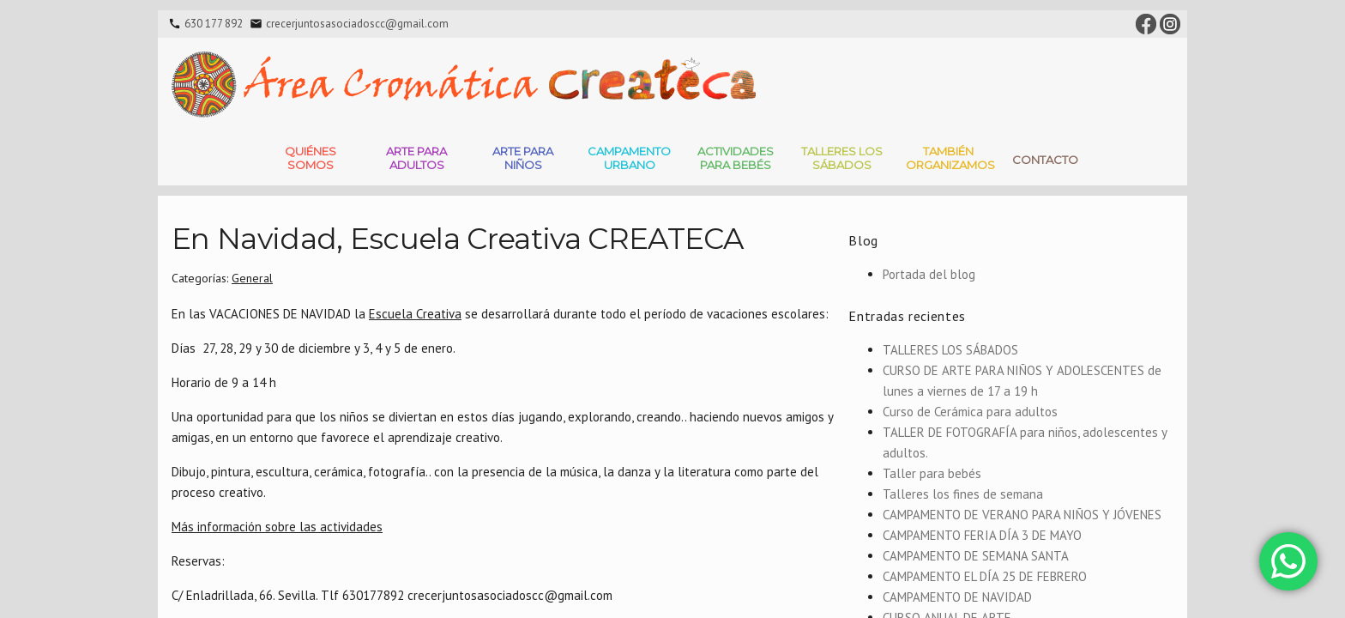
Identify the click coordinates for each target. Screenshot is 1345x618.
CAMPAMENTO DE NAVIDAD (957, 597)
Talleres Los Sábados (842, 158)
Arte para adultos (416, 158)
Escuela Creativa (415, 314)
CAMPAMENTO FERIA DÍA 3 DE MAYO (982, 535)
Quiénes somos (310, 158)
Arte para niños (522, 158)
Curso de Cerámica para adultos (970, 411)
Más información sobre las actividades (277, 526)
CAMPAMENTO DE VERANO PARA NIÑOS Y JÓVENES (1022, 514)
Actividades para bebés (735, 158)
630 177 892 (213, 23)
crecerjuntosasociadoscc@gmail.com (357, 23)
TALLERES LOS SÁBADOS (950, 350)
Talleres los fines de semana (963, 494)
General (252, 278)
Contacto (1045, 160)
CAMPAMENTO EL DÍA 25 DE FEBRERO (985, 576)
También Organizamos (950, 158)
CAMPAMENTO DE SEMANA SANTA (976, 556)
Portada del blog (929, 274)
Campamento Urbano (629, 158)
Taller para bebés (932, 473)
